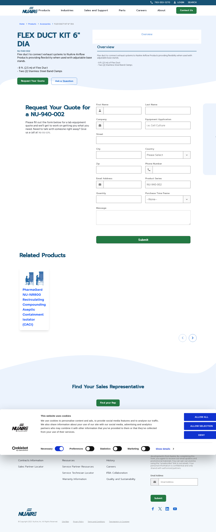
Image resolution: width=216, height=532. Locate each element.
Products (44, 10)
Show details (163, 526)
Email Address (104, 178)
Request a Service (191, 430)
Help (65, 448)
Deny (190, 512)
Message (101, 208)
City (98, 149)
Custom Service (71, 456)
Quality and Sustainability (120, 481)
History (110, 463)
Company (101, 119)
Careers (141, 10)
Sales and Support (96, 10)
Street (99, 134)
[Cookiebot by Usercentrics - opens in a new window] (20, 526)
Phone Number (153, 164)
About (161, 10)
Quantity (101, 193)
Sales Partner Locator (31, 469)
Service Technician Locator (78, 475)
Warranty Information (74, 481)
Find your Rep (108, 405)
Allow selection (190, 503)
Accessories (45, 24)
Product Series (153, 178)
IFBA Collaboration (117, 475)
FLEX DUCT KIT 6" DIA (64, 24)
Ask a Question (64, 81)
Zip (98, 164)
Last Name (151, 104)
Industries (67, 10)
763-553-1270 (162, 2)
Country (149, 149)
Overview (146, 34)
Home (22, 24)
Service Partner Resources (78, 469)
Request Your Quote (32, 81)
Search (192, 2)
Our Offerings (29, 448)
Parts (122, 10)
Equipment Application (158, 119)
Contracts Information (30, 463)
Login (180, 2)
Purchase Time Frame (157, 193)
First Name (102, 104)
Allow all (190, 494)
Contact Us (186, 10)
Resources (68, 463)
